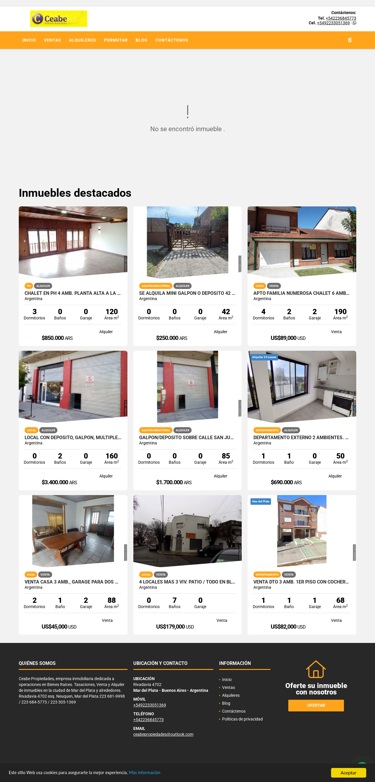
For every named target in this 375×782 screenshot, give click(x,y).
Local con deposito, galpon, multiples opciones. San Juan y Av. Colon (73, 437)
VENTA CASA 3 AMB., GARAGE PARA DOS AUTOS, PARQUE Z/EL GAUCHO (73, 582)
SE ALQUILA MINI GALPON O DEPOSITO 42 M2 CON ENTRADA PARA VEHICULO (187, 293)
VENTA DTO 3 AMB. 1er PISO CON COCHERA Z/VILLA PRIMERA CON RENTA (301, 582)
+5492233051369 (333, 22)
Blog (142, 40)
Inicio (29, 40)
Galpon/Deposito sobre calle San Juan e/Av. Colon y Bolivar (187, 437)
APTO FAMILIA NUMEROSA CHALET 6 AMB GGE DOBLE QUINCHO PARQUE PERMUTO (301, 293)
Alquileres (82, 40)
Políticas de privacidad (242, 719)
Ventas (52, 40)
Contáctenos (172, 40)
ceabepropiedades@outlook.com (163, 734)
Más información (156, 773)
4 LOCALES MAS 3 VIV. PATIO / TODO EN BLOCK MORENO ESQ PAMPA (187, 582)
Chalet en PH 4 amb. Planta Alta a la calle (73, 293)
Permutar (116, 40)
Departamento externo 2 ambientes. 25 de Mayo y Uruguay (301, 437)
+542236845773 (341, 18)
